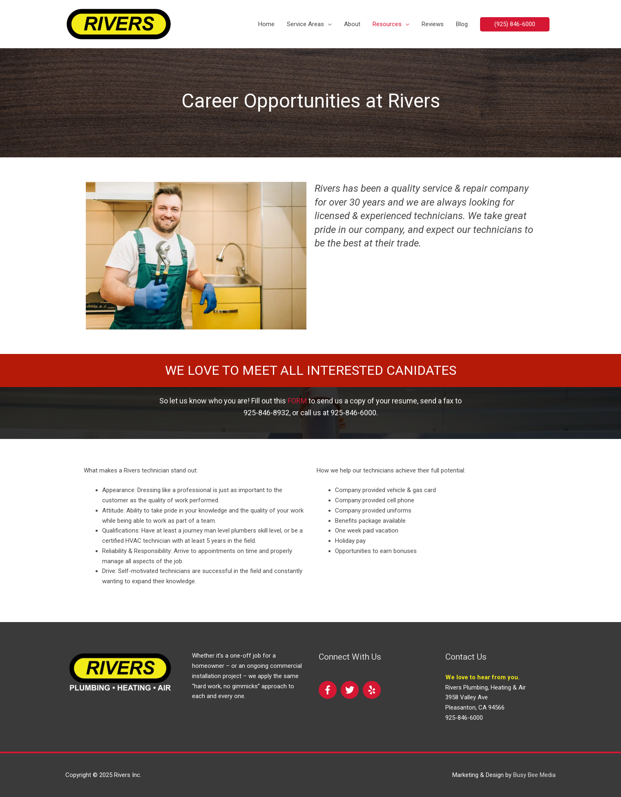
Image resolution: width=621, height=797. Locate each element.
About (352, 24)
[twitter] (351, 690)
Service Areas (305, 24)
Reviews (433, 24)
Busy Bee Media (534, 775)
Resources (387, 24)
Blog (462, 24)
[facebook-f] (329, 690)
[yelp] (372, 690)
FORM (297, 400)
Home (266, 24)
